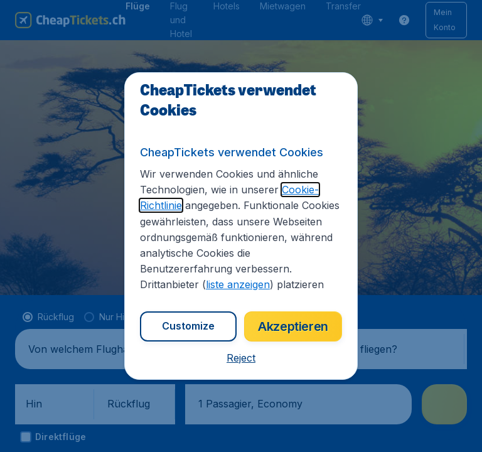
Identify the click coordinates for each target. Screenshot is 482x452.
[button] (241, 358)
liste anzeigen (238, 284)
